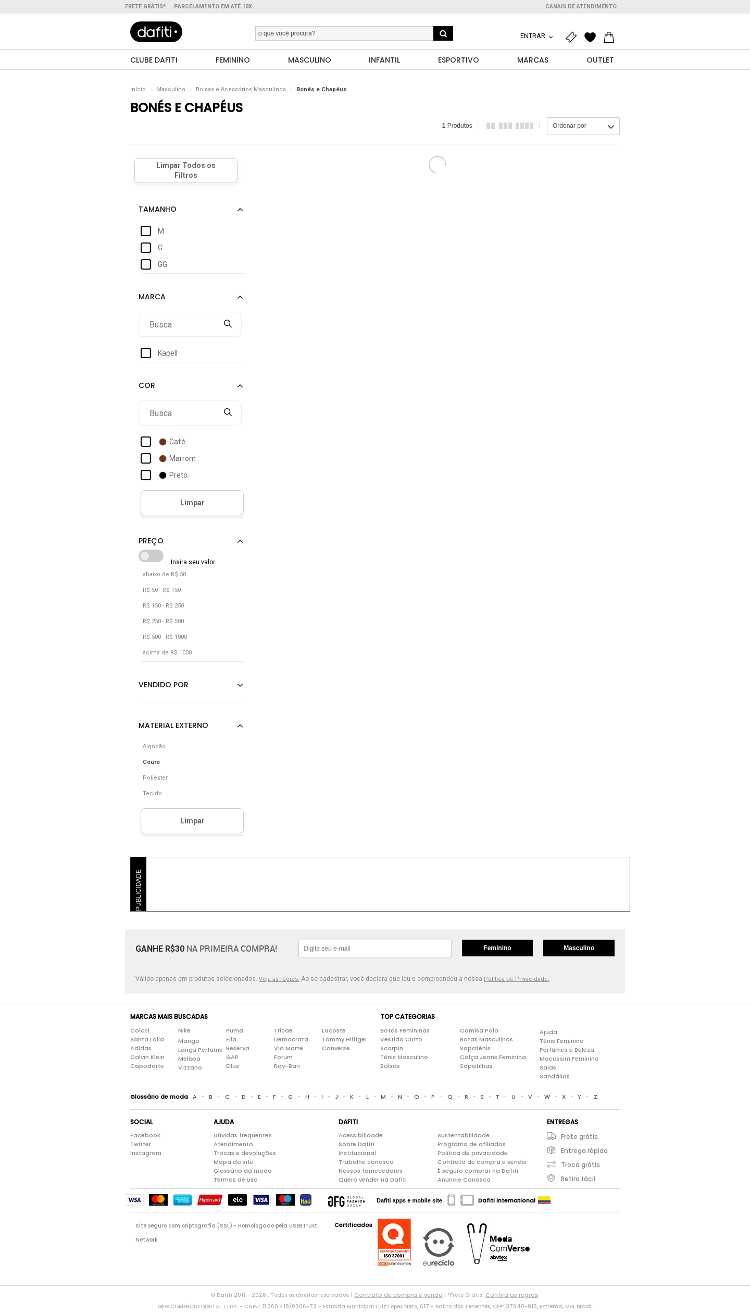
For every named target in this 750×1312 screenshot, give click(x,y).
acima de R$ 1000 (167, 654)
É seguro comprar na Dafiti (478, 1172)
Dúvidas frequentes (243, 1136)
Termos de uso (236, 1181)
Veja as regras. (279, 980)
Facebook (145, 1136)
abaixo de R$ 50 (164, 576)
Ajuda (548, 1033)
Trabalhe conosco (366, 1163)
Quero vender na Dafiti (373, 1181)
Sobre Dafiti (356, 1145)
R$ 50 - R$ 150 (162, 591)
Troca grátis (580, 1166)
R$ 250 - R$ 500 (163, 622)
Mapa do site (234, 1163)
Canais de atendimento (581, 6)
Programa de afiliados (472, 1145)
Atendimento (233, 1145)
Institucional (357, 1154)
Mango (188, 1042)
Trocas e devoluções (245, 1154)
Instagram (145, 1154)
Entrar (533, 36)
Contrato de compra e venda (482, 1163)
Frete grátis (579, 1138)
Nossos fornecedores (371, 1172)
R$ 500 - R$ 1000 (165, 638)
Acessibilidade (361, 1136)
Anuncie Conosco (464, 1181)
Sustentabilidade (464, 1136)
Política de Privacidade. (516, 980)
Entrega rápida (584, 1152)
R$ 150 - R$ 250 (163, 607)
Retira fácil (578, 1180)
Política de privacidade (473, 1154)
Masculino (170, 91)
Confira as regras (511, 1296)
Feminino (497, 949)
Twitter (140, 1145)
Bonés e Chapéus (321, 91)
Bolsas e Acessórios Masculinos (241, 91)
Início (138, 91)
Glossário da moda (243, 1172)
